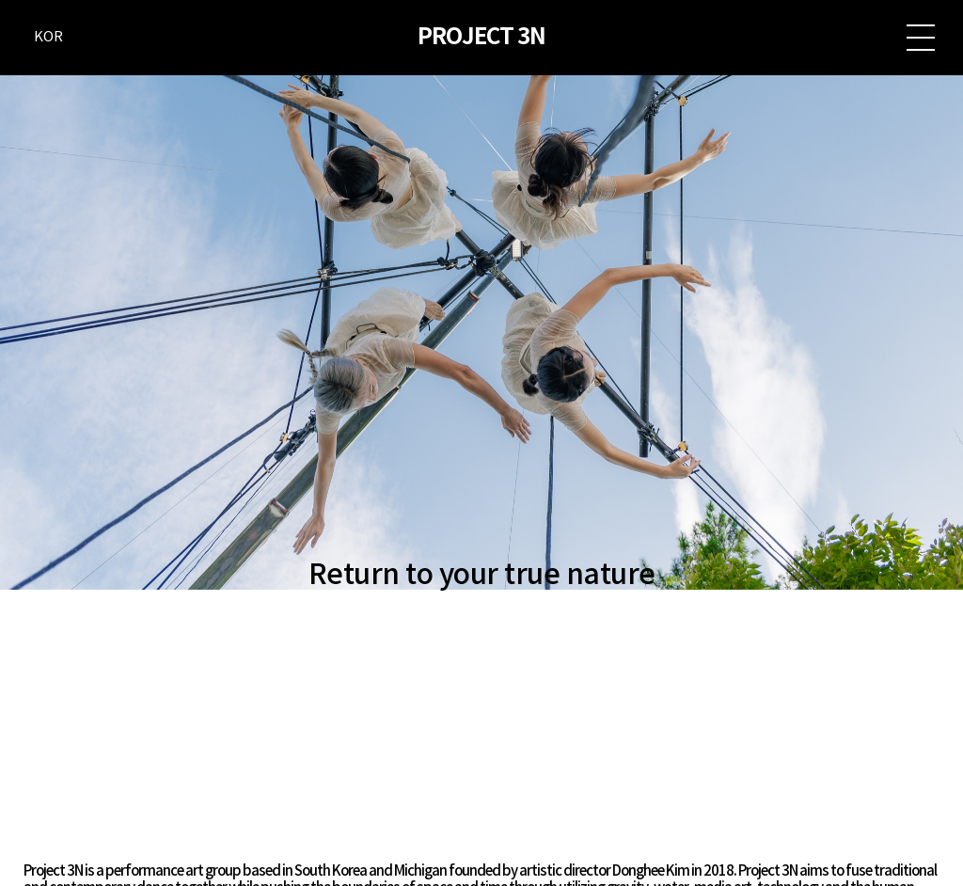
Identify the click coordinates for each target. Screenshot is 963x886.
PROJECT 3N (481, 37)
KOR (48, 37)
